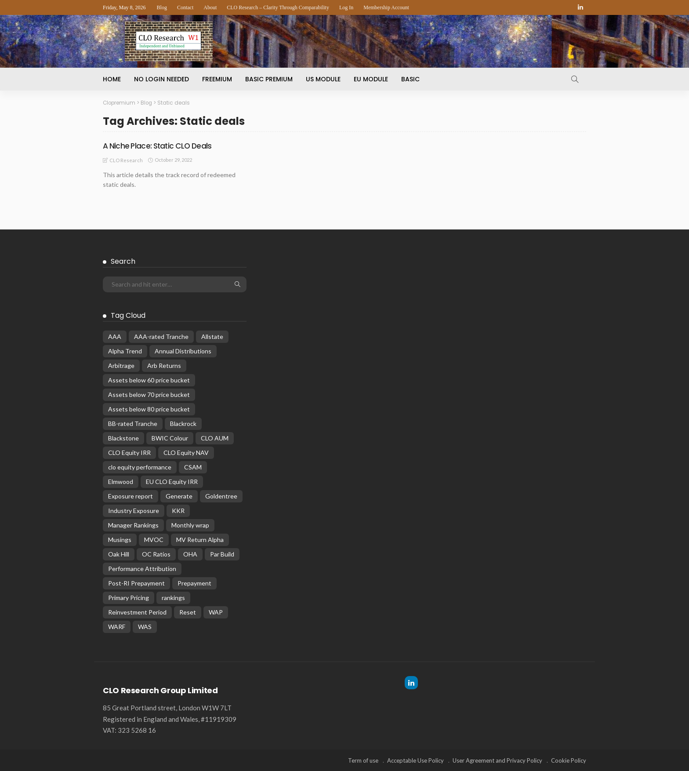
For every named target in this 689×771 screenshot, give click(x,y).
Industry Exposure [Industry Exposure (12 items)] (133, 510)
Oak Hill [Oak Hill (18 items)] (118, 553)
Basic (410, 79)
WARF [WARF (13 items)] (116, 626)
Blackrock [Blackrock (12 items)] (183, 423)
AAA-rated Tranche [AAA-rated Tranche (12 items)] (161, 336)
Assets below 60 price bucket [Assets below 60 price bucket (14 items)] (149, 379)
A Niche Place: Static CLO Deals (159, 145)
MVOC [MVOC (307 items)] (153, 539)
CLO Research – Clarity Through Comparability (278, 7)
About (210, 7)
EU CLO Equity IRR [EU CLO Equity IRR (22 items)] (172, 481)
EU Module (371, 79)
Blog (162, 7)
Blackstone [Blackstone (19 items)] (123, 437)
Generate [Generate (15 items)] (179, 495)
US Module (323, 79)
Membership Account (386, 7)
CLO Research (126, 160)
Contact (185, 7)
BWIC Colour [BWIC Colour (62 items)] (170, 437)
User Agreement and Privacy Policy (497, 760)
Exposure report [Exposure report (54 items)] (130, 495)
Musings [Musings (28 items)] (119, 539)
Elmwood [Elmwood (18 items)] (120, 481)
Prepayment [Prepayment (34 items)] (194, 582)
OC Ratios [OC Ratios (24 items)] (156, 553)
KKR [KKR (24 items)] (178, 510)
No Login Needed (161, 79)
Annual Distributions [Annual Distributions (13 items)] (183, 350)
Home (112, 79)
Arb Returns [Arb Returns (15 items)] (164, 365)
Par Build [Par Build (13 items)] (222, 553)
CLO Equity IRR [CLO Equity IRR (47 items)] (129, 452)
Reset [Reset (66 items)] (187, 611)
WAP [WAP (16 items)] (216, 611)
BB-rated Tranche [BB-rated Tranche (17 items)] (132, 423)
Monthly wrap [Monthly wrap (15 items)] (190, 524)
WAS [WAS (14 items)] (145, 626)
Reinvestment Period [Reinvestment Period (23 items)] (137, 611)
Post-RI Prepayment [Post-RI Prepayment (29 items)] (136, 582)
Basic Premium (269, 79)
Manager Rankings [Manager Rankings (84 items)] (133, 524)
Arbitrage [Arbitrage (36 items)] (121, 365)
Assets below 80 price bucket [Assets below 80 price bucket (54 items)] (149, 408)
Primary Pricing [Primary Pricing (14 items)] (128, 597)
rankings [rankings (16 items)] (173, 597)
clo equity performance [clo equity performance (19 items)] (139, 466)
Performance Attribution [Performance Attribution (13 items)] (142, 568)
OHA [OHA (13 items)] (190, 553)
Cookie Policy (568, 760)
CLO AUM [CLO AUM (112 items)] (214, 437)
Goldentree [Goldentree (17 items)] (221, 495)
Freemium (217, 79)
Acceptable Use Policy (415, 760)
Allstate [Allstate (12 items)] (212, 336)
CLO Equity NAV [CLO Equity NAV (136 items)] (186, 452)
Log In (346, 7)
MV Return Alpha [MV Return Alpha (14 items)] (200, 539)
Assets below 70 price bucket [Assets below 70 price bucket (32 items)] (149, 394)
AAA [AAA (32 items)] (114, 336)
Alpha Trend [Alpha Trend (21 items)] (125, 350)
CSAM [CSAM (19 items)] (193, 466)
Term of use (363, 760)
